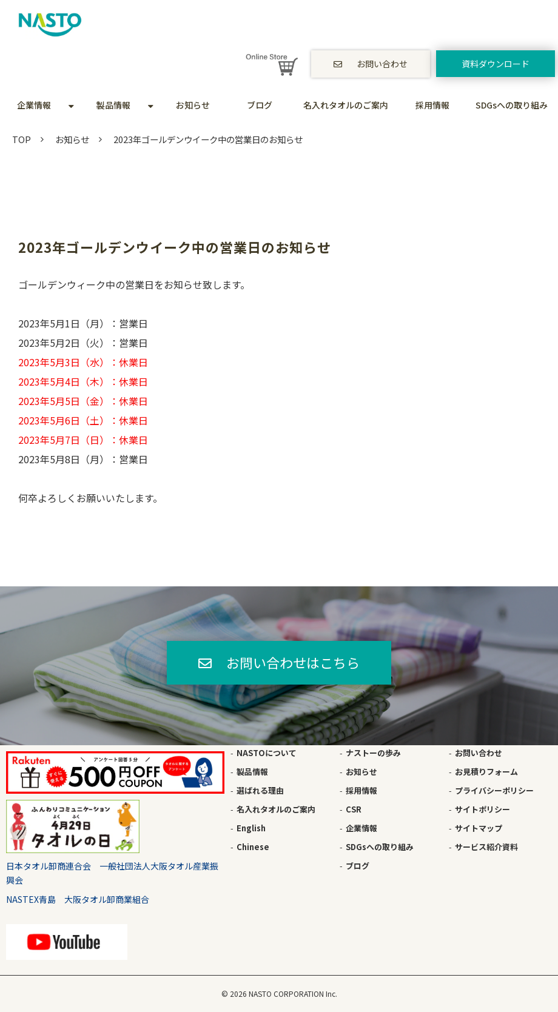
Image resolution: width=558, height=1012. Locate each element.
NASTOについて (267, 753)
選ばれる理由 (260, 790)
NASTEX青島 (31, 899)
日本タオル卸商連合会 (48, 866)
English (251, 828)
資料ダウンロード (495, 64)
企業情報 (34, 105)
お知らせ (193, 105)
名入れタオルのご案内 (345, 105)
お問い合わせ (382, 64)
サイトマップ (478, 828)
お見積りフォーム (486, 771)
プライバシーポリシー (494, 790)
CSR (353, 809)
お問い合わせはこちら (293, 662)
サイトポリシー (482, 809)
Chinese (253, 847)
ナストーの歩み (373, 753)
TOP (21, 139)
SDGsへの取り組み (512, 105)
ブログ (259, 105)
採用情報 (432, 105)
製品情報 (113, 105)
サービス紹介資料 (486, 847)
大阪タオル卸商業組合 (106, 899)
